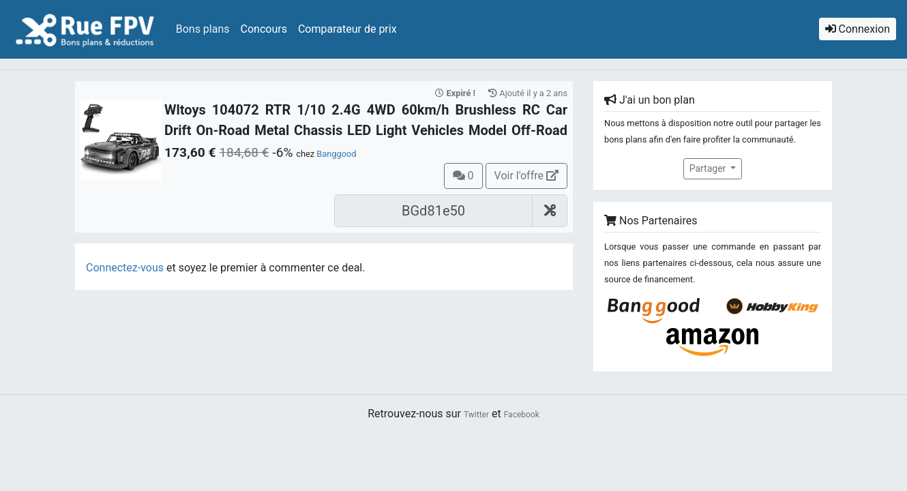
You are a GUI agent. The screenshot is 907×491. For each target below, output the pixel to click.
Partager (708, 168)
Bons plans (203, 29)
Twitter (476, 414)
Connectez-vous (125, 267)
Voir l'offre (526, 175)
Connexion (857, 29)
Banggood (336, 154)
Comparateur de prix (347, 29)
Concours (264, 29)
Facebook (521, 414)
